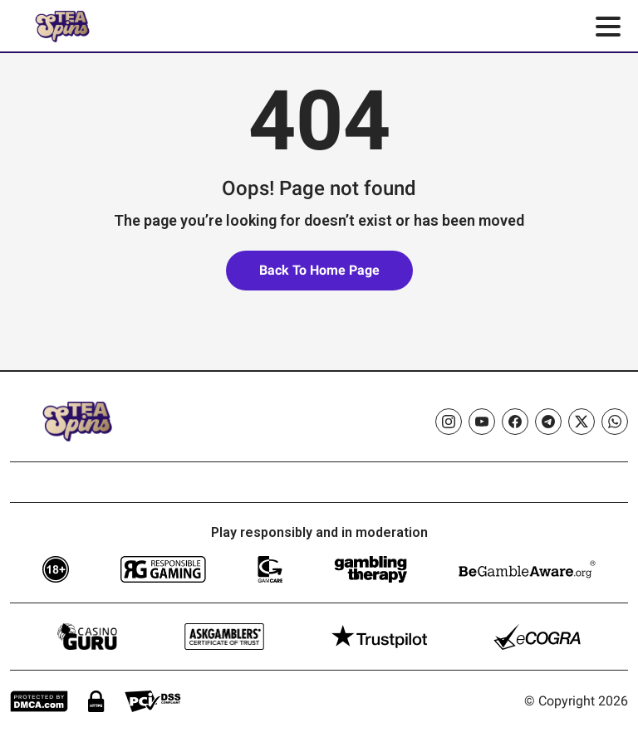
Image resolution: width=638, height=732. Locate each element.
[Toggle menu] (608, 26)
